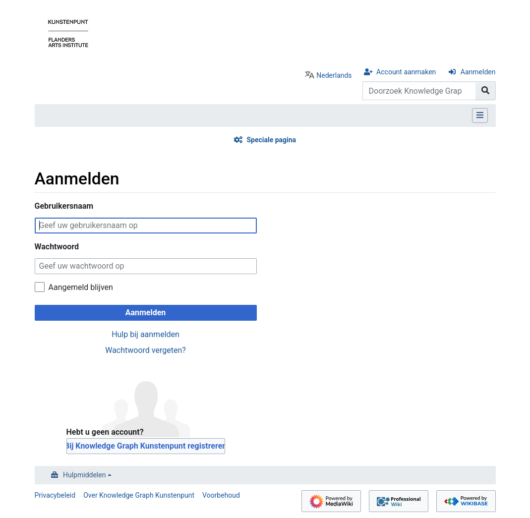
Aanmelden (478, 72)
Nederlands (334, 75)
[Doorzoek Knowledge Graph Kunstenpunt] (419, 90)
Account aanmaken (406, 72)
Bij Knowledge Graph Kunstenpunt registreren (145, 446)
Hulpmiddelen (84, 475)
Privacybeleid (55, 495)
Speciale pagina (271, 140)
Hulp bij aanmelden (145, 334)
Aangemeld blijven (81, 287)
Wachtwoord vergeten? (145, 350)
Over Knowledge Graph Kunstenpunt (138, 495)
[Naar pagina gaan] (485, 90)
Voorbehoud (221, 495)
